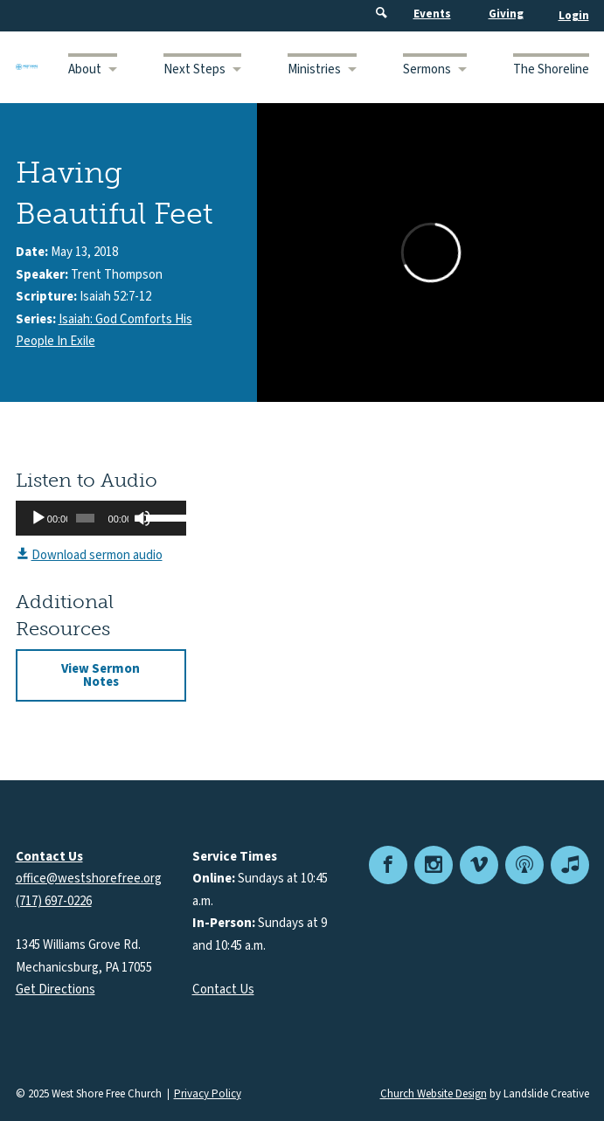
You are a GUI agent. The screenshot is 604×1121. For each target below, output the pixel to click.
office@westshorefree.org (89, 878)
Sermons (427, 69)
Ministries (314, 69)
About (84, 69)
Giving (506, 14)
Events (432, 14)
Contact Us (223, 989)
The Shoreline (551, 69)
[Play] (38, 518)
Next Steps (194, 69)
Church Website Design (433, 1094)
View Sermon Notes (100, 675)
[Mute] (142, 518)
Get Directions (55, 989)
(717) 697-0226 (54, 901)
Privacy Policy (207, 1094)
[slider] (85, 518)
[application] (101, 518)
